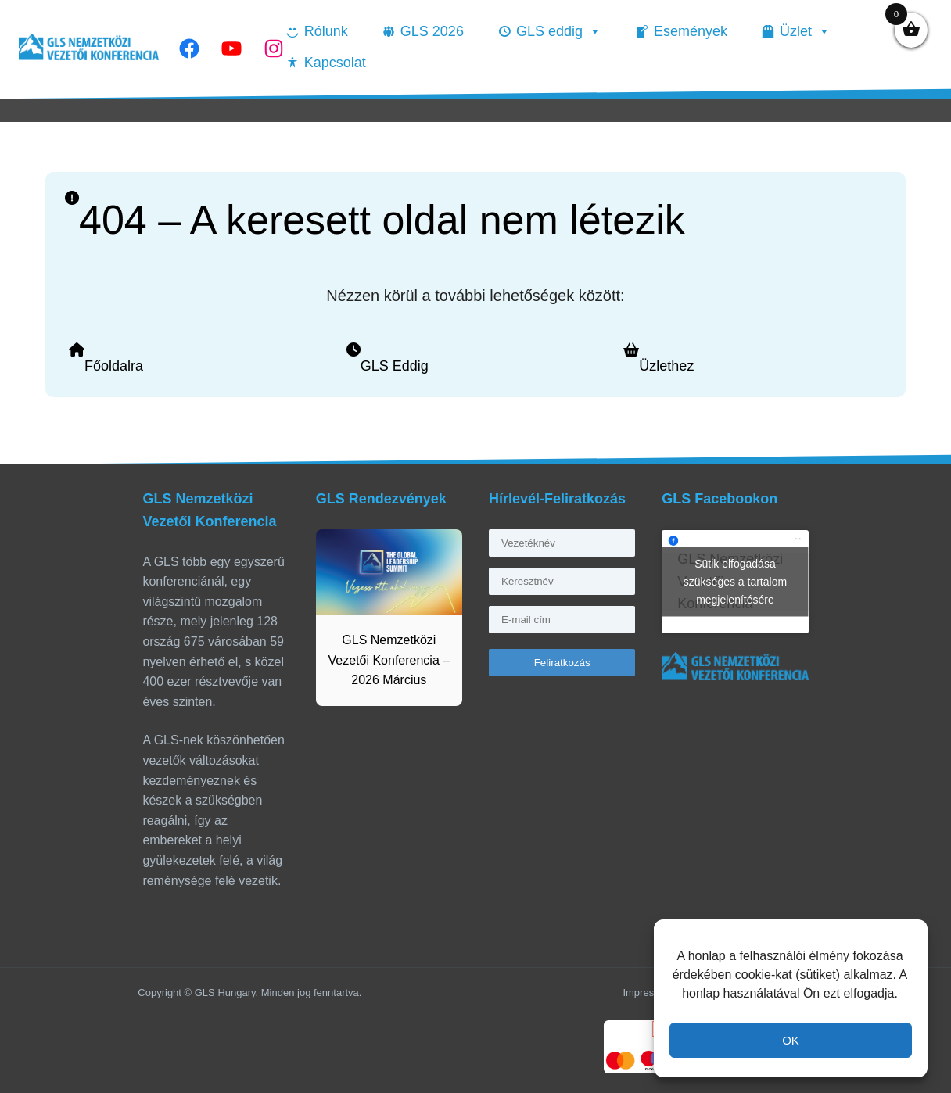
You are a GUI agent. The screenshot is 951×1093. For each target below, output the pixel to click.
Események (690, 31)
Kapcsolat (335, 62)
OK (790, 1040)
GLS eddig (558, 31)
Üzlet (805, 31)
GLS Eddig (395, 366)
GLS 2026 (432, 31)
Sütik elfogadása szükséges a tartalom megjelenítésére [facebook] (735, 581)
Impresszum (650, 992)
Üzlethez (666, 366)
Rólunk (326, 31)
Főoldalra (113, 366)
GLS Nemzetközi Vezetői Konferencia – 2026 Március (389, 659)
